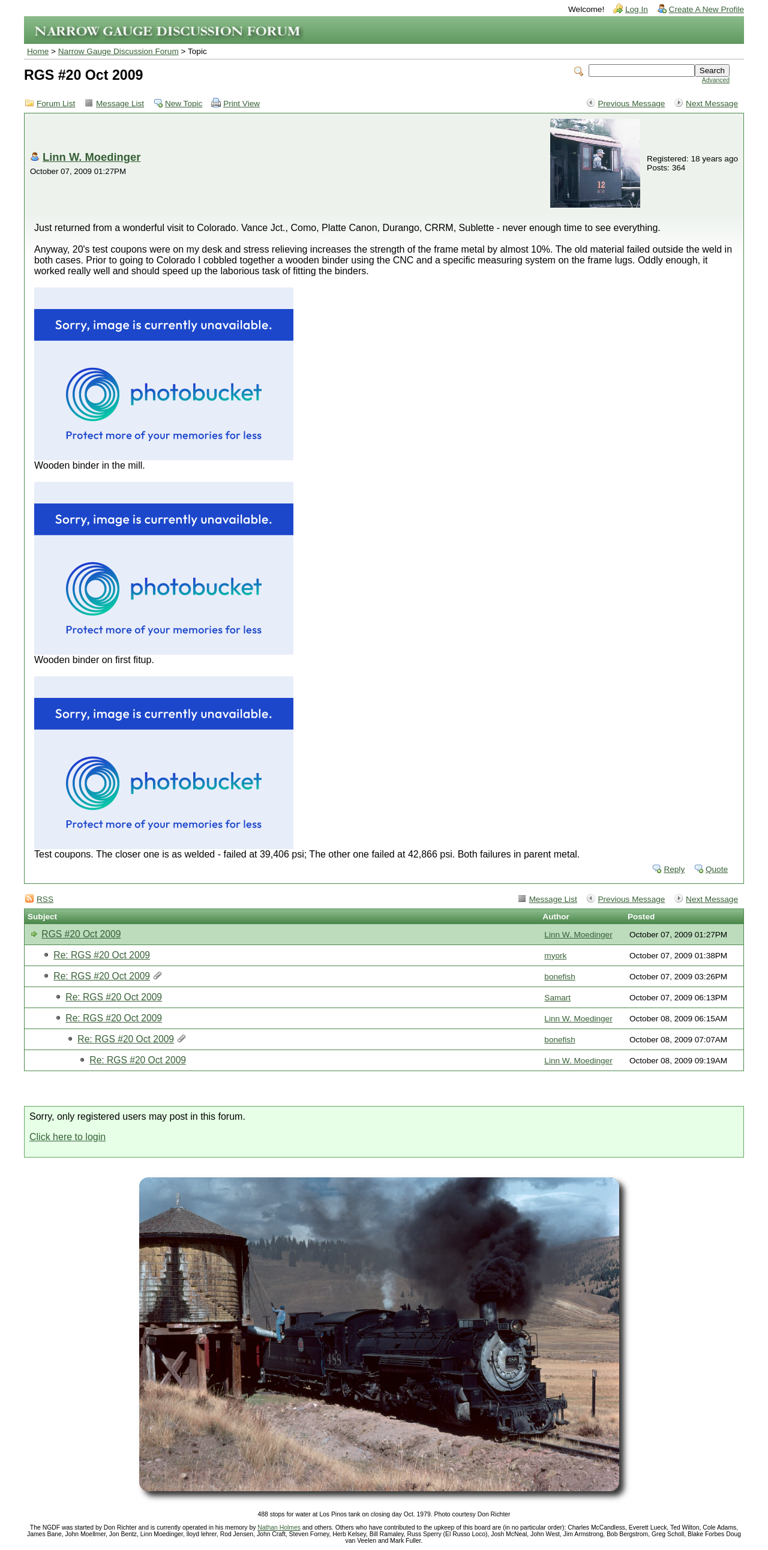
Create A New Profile (706, 9)
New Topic (183, 103)
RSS (45, 899)
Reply (674, 869)
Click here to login (67, 1137)
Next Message (712, 103)
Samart (557, 997)
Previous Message (631, 103)
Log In (636, 9)
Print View (241, 103)
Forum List (56, 103)
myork (555, 955)
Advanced (716, 80)
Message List (120, 103)
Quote (717, 869)
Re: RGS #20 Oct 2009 (101, 955)
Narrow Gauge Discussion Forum (118, 51)
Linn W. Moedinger (91, 157)
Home (38, 51)
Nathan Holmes (279, 1527)
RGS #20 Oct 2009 (81, 934)
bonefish (559, 976)
